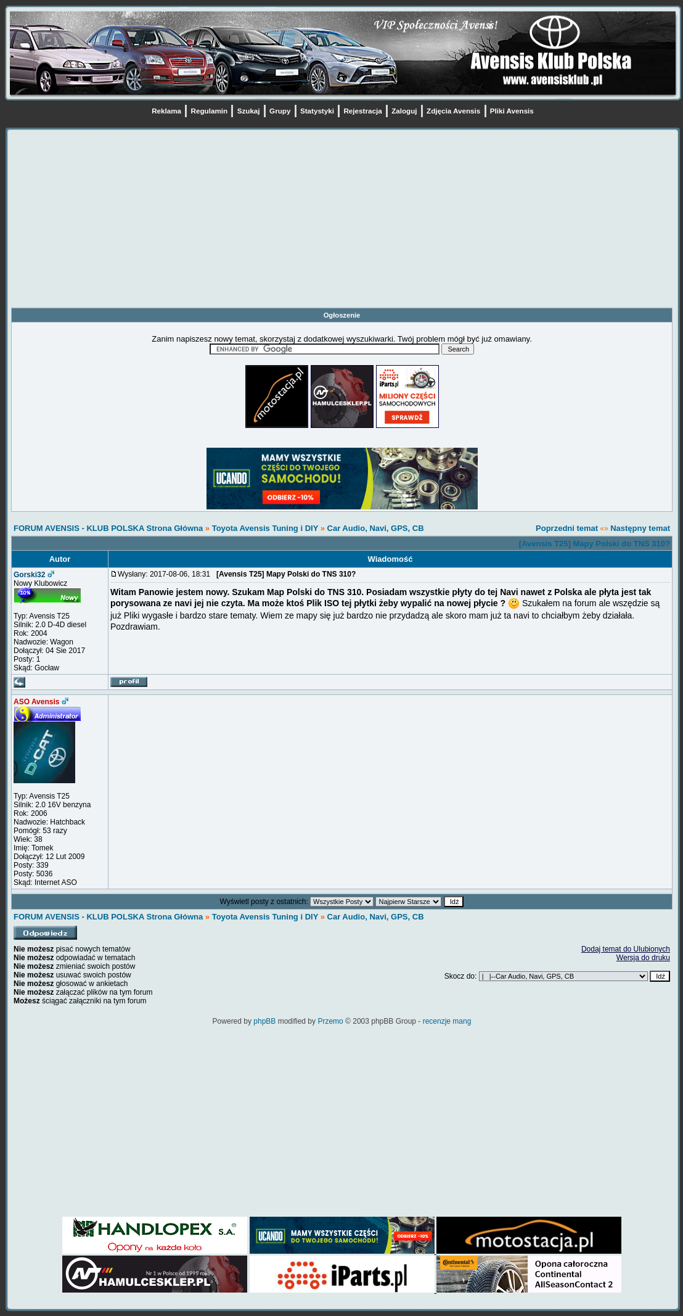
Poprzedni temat (567, 528)
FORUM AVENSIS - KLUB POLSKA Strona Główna (108, 528)
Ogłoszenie (342, 315)
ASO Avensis (36, 701)
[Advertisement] (342, 220)
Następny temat (640, 528)
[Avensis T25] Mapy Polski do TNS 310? (594, 543)
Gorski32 (29, 574)
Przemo (330, 1021)
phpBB (264, 1021)
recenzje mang (447, 1021)
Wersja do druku (643, 957)
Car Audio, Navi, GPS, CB (375, 528)
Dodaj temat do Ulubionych (625, 949)
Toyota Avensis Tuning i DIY (265, 528)
